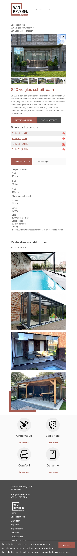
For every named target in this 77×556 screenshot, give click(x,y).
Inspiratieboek (17, 529)
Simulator (15, 521)
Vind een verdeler (49, 120)
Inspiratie (15, 525)
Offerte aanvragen (23, 120)
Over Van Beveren (19, 540)
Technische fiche (22, 161)
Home (13, 513)
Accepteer (67, 545)
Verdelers (15, 533)
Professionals (17, 537)
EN (45, 9)
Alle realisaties (18, 247)
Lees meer (24, 443)
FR (41, 9)
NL (37, 9)
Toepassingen (42, 161)
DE (50, 9)
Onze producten (18, 517)
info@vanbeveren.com (21, 494)
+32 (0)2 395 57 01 (19, 497)
